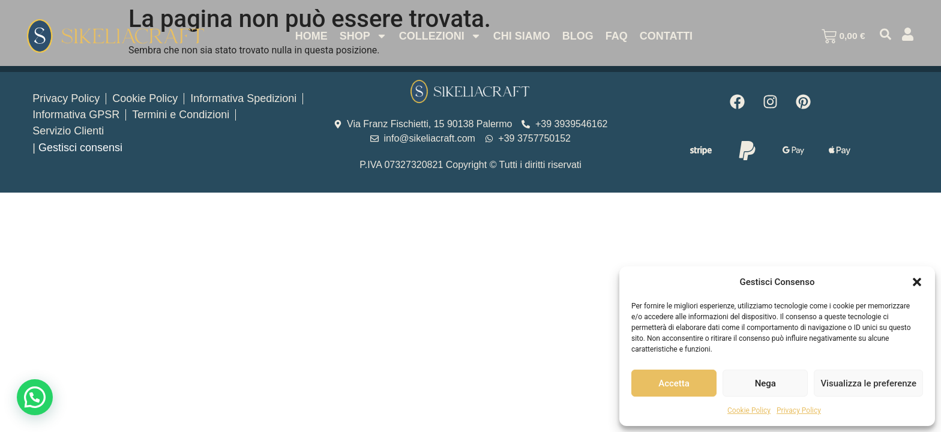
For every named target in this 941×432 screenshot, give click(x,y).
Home (309, 36)
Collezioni (438, 36)
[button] (917, 282)
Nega (765, 383)
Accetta (674, 383)
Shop (361, 36)
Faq (614, 36)
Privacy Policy (799, 410)
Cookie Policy (749, 410)
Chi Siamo (519, 36)
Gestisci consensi (80, 148)
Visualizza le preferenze (868, 383)
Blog (575, 36)
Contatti (663, 36)
